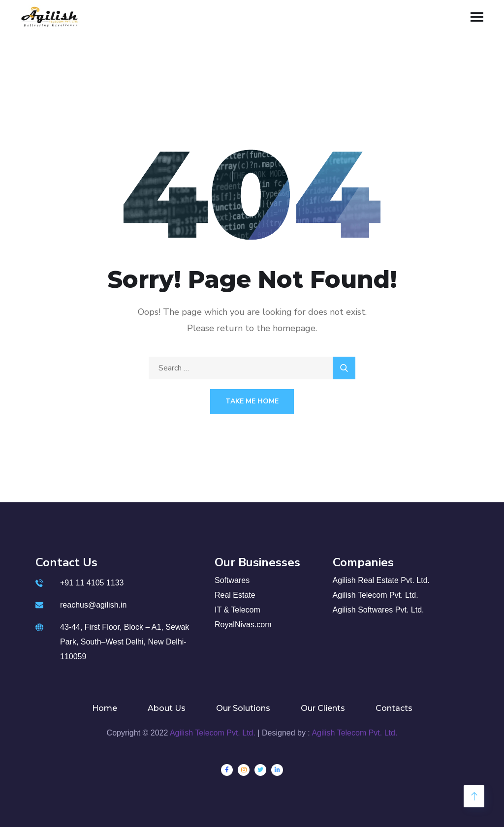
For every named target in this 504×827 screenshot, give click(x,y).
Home (104, 708)
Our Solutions (243, 708)
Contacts (394, 708)
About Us (167, 708)
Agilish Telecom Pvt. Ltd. (212, 733)
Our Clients (323, 708)
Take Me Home (252, 401)
